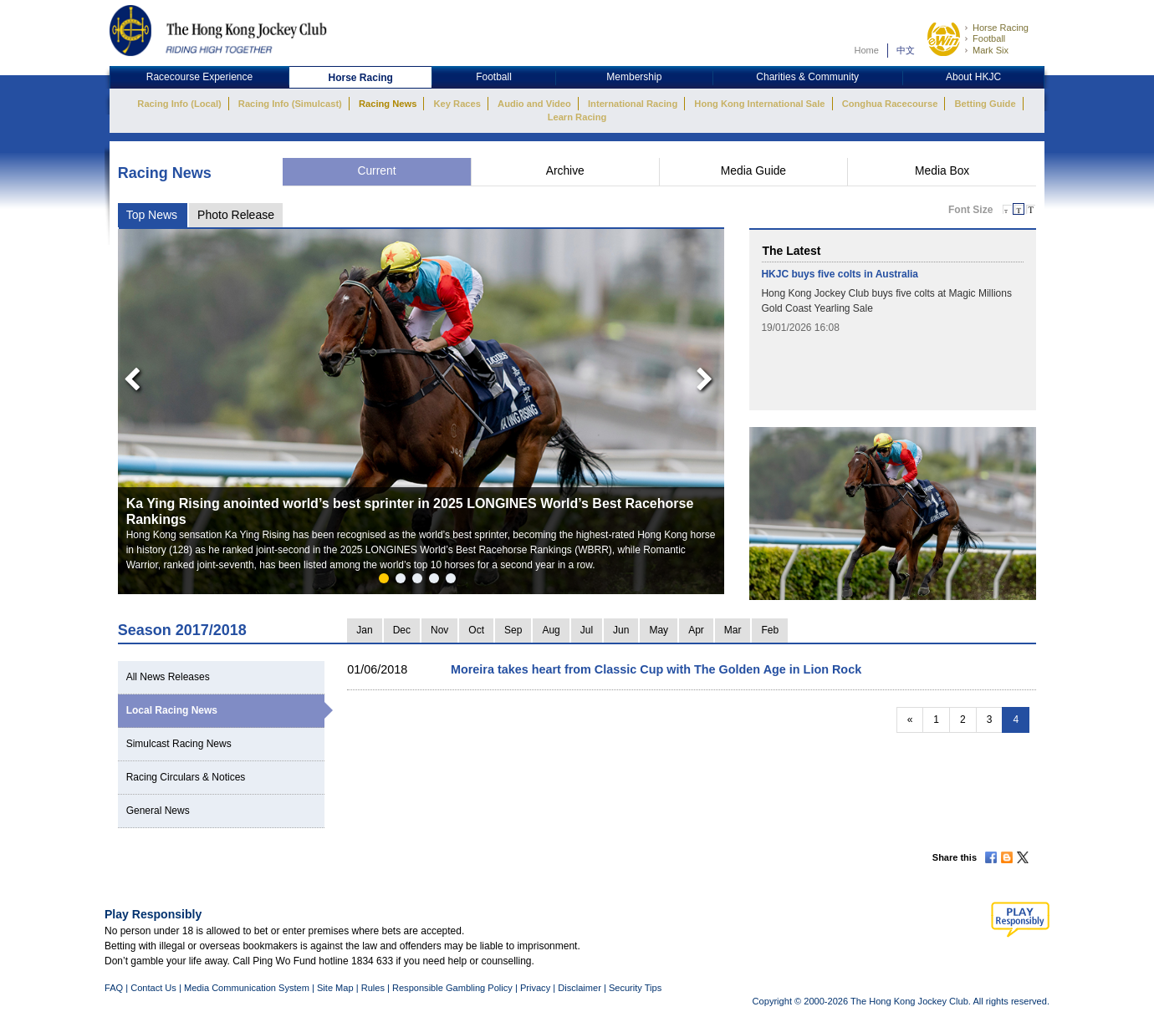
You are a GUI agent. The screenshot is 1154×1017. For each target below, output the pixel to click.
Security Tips (635, 988)
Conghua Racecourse (890, 104)
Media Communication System (246, 988)
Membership (633, 77)
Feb (770, 630)
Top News (151, 214)
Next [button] (707, 375)
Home (866, 50)
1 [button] (387, 581)
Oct (476, 630)
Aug (550, 630)
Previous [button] (127, 375)
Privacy (535, 988)
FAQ (114, 988)
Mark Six (990, 50)
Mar (733, 630)
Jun (621, 630)
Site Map (335, 988)
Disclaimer (579, 988)
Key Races (457, 104)
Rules (374, 988)
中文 (905, 50)
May (658, 630)
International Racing (632, 104)
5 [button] (454, 581)
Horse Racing (1001, 28)
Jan (364, 630)
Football (989, 38)
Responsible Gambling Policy (452, 988)
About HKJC (973, 77)
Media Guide (753, 171)
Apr (696, 630)
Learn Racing (577, 117)
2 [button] (404, 581)
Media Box (942, 171)
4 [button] (437, 581)
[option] (421, 412)
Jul (586, 630)
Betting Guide (984, 104)
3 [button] (420, 581)
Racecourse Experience (199, 77)
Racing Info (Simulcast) (290, 104)
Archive (565, 171)
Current (376, 171)
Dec (402, 630)
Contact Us (153, 988)
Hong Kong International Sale (759, 104)
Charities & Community (807, 77)
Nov (439, 630)
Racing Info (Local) (179, 104)
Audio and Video (534, 104)
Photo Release (235, 214)
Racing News (387, 104)
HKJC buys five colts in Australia (839, 274)
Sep (513, 630)
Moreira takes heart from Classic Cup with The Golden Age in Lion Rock (656, 669)
